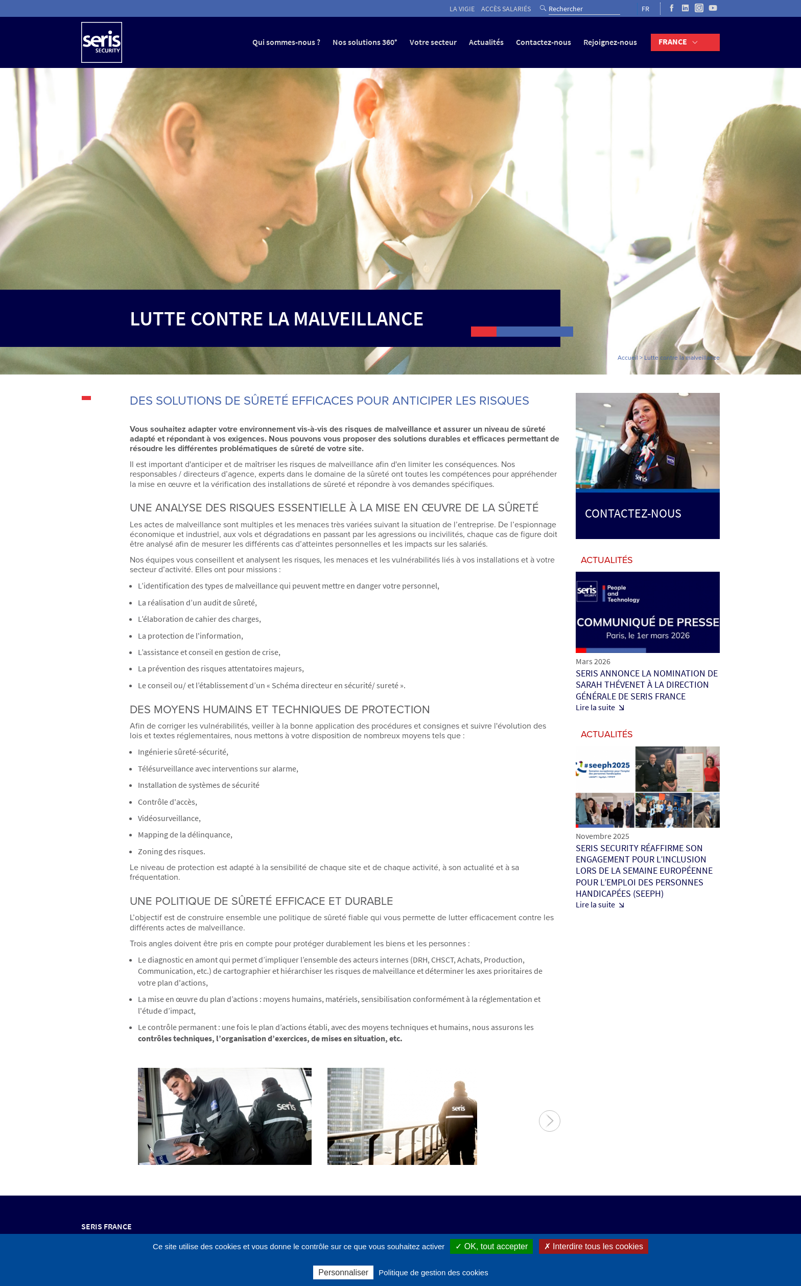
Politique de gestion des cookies (433, 1272)
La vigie (462, 9)
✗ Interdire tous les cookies (593, 1246)
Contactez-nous (543, 42)
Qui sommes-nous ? (286, 42)
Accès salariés (506, 9)
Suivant (549, 1121)
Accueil (628, 357)
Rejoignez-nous (610, 42)
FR (645, 9)
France (672, 41)
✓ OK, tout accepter (491, 1246)
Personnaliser (343, 1272)
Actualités (486, 42)
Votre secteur (433, 42)
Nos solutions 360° (365, 42)
